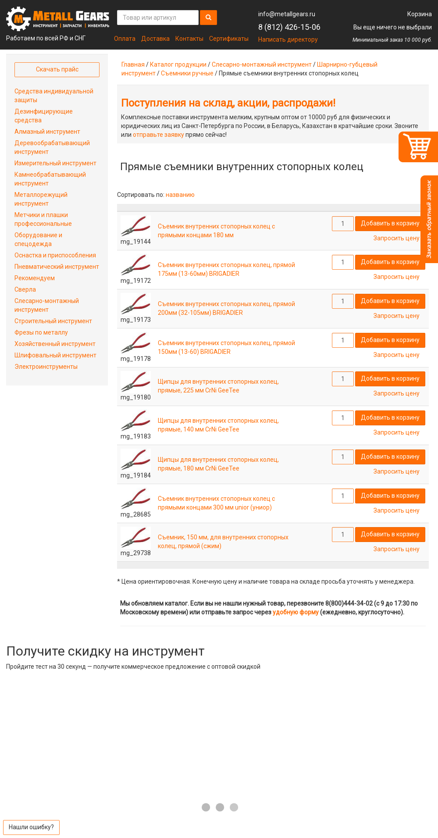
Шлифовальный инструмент (55, 355)
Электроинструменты (46, 366)
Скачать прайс (57, 69)
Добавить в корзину (390, 223)
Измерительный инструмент (55, 163)
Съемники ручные (187, 73)
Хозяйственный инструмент (55, 343)
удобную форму (296, 612)
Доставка (155, 38)
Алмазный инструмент (47, 131)
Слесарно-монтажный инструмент (262, 64)
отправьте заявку (158, 134)
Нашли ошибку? (31, 827)
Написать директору (288, 39)
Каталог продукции (178, 64)
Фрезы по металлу (41, 332)
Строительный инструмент (53, 321)
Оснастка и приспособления (55, 255)
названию (180, 194)
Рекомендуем (34, 278)
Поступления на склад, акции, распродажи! (228, 103)
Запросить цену (397, 238)
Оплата (124, 38)
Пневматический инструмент (56, 266)
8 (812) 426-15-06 (289, 27)
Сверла (25, 289)
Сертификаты (229, 38)
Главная (133, 64)
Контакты (189, 38)
